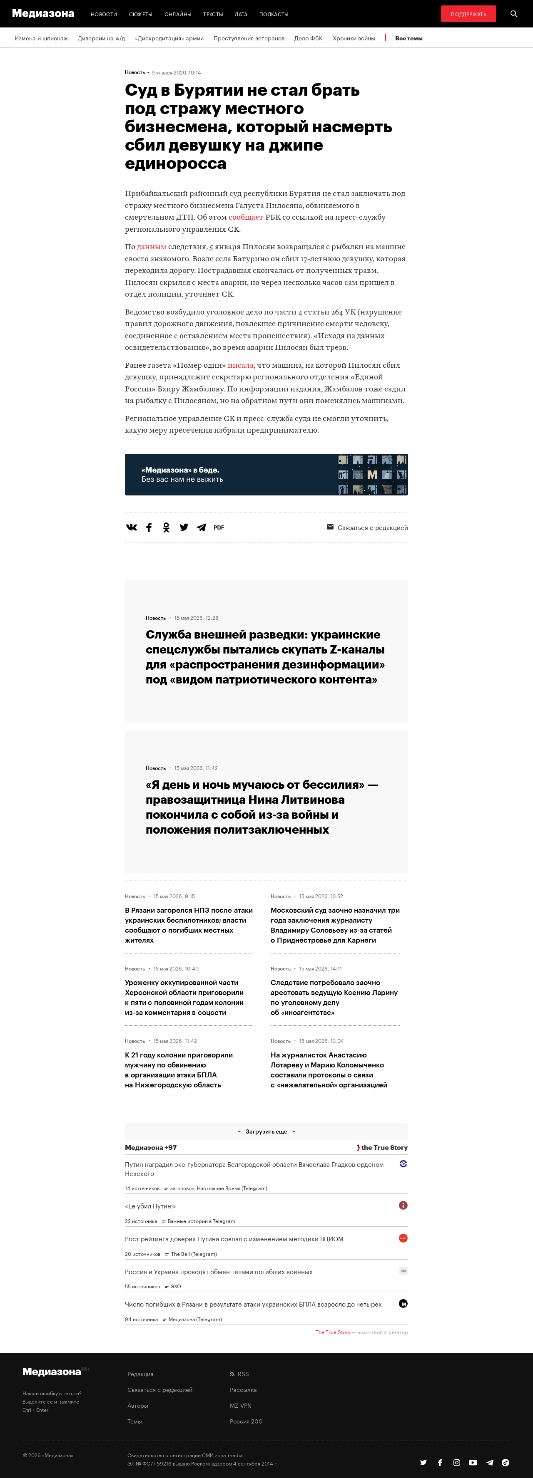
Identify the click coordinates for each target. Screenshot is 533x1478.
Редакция (140, 1373)
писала (241, 365)
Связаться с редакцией (367, 527)
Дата (241, 13)
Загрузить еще (266, 1131)
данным (152, 247)
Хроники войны (354, 37)
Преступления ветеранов (249, 37)
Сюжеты (141, 13)
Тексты (213, 13)
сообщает (247, 217)
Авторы (137, 1404)
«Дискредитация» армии (169, 37)
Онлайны (178, 13)
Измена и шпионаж (41, 37)
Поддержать (468, 13)
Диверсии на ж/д (101, 37)
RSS (239, 1373)
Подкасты (274, 13)
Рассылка (243, 1389)
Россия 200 (246, 1420)
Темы (134, 1420)
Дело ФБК (308, 37)
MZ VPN (241, 1404)
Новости (104, 13)
